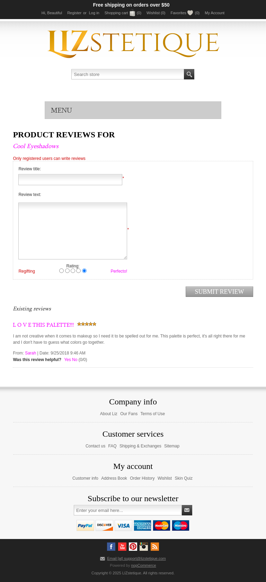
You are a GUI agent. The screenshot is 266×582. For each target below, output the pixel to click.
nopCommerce (143, 565)
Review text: (29, 194)
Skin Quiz (184, 478)
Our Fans (129, 413)
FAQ (112, 446)
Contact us (95, 446)
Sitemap (171, 446)
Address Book (114, 478)
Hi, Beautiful (52, 13)
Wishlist (165, 478)
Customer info (85, 478)
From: (18, 353)
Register (74, 13)
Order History (142, 478)
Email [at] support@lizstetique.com (136, 558)
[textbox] (127, 74)
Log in (94, 13)
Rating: (72, 266)
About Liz (108, 413)
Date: (44, 353)
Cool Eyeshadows (35, 146)
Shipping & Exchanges (140, 446)
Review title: (29, 168)
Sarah (30, 353)
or (85, 13)
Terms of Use (153, 413)
